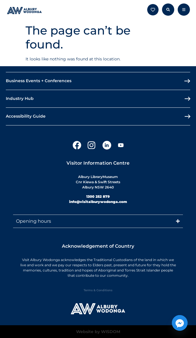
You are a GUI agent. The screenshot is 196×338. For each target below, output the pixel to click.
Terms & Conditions (98, 290)
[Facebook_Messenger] (180, 323)
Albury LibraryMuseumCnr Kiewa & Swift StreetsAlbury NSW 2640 (98, 182)
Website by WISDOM (98, 331)
